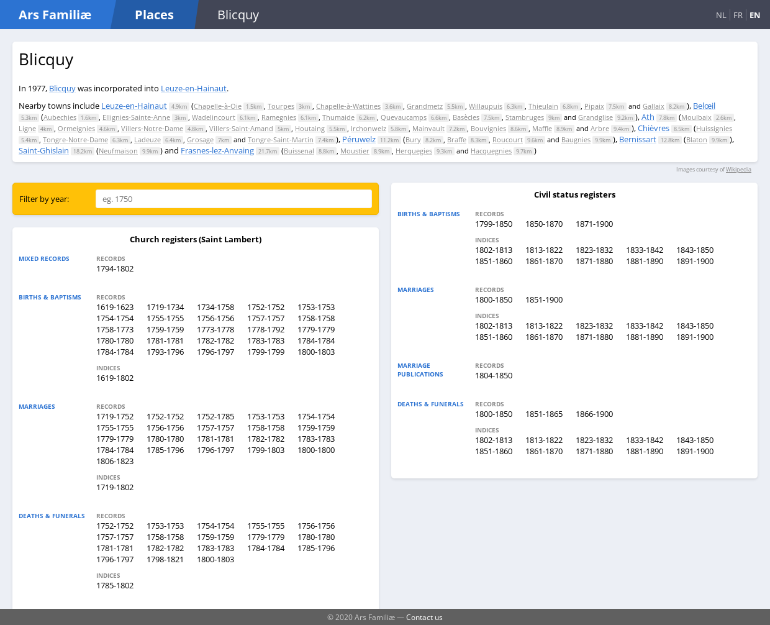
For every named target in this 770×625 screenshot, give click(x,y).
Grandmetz (425, 106)
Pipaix (594, 106)
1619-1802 (115, 377)
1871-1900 (594, 223)
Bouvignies (488, 128)
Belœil (704, 105)
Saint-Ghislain (44, 150)
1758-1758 (316, 318)
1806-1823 (115, 461)
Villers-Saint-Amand (241, 128)
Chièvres (653, 128)
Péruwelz (359, 139)
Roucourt (507, 139)
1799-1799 (265, 351)
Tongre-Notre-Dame (75, 139)
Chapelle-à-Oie (218, 106)
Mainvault (428, 128)
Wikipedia (738, 169)
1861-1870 (544, 261)
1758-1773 (115, 329)
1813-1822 (544, 249)
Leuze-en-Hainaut (194, 88)
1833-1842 (644, 249)
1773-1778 (215, 329)
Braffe (456, 139)
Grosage (200, 139)
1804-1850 (493, 375)
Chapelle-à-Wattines (348, 106)
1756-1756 (215, 318)
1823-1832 (594, 249)
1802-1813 (493, 249)
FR (738, 15)
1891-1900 (694, 261)
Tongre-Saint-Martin (281, 139)
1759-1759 (165, 329)
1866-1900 (594, 413)
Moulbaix (696, 117)
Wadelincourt (213, 117)
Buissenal (299, 150)
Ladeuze (147, 139)
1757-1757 (265, 318)
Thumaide (338, 117)
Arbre (600, 128)
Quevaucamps (404, 117)
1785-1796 (165, 449)
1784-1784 (316, 340)
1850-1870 (544, 223)
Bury (413, 139)
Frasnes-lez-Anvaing (217, 150)
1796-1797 (215, 351)
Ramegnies (278, 117)
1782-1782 (215, 340)
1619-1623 (115, 306)
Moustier (354, 150)
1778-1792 (265, 329)
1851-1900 (544, 299)
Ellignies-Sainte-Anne (136, 117)
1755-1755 (165, 318)
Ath (647, 116)
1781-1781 (165, 340)
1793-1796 (165, 351)
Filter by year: (44, 198)
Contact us (424, 617)
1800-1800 (316, 449)
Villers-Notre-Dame (152, 128)
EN (755, 15)
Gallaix (653, 106)
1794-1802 (115, 268)
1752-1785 (215, 416)
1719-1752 (115, 416)
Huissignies (714, 128)
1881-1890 (644, 261)
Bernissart (637, 139)
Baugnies (576, 139)
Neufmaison (118, 150)
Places (154, 14)
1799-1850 (493, 223)
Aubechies (59, 117)
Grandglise (595, 117)
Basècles (466, 117)
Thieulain (543, 106)
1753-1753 (316, 306)
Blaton (696, 139)
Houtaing (310, 128)
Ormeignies (76, 128)
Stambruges (524, 117)
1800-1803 (316, 351)
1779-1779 (316, 329)
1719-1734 (165, 306)
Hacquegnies (491, 150)
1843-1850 (694, 249)
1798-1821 (165, 559)
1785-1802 (115, 585)
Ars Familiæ (55, 14)
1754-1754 (115, 318)
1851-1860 (493, 261)
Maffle (542, 128)
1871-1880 (594, 261)
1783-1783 (265, 340)
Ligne (27, 128)
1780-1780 (115, 340)
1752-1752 (265, 306)
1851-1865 (544, 413)
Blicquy (62, 88)
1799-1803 (265, 449)
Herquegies (414, 150)
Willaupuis (485, 106)
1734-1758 (215, 306)
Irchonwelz (368, 128)
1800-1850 (493, 299)
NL (721, 15)
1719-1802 (115, 487)
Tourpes (281, 106)
